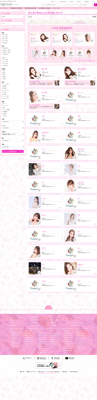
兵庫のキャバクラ (55, 339)
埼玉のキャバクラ (16, 335)
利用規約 (12, 325)
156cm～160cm (7, 50)
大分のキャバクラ (81, 341)
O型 (4, 74)
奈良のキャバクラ (55, 341)
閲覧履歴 (87, 1)
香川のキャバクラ (68, 345)
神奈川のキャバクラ (16, 339)
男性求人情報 (74, 325)
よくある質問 (34, 322)
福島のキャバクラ (29, 345)
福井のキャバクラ (43, 339)
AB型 (4, 76)
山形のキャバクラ (29, 343)
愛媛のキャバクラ (68, 348)
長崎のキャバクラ (81, 337)
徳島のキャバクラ (68, 343)
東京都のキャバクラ (16, 332)
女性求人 (72, 1)
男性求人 (79, 1)
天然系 (4, 88)
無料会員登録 (63, 1)
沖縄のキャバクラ (81, 348)
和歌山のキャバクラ (55, 343)
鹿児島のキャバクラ (81, 345)
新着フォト (54, 1)
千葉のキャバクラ (16, 337)
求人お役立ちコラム (76, 322)
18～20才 (5, 34)
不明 (4, 79)
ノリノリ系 (5, 84)
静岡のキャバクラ (43, 348)
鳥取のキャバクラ (68, 332)
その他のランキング (36, 320)
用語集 (52, 322)
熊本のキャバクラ (81, 339)
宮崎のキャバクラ (81, 343)
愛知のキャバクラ (43, 350)
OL (4, 103)
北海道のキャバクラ (29, 332)
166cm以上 (5, 54)
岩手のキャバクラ (29, 337)
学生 (4, 107)
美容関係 (5, 111)
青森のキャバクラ (29, 335)
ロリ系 (4, 92)
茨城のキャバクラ (16, 345)
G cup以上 (5, 65)
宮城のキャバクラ (29, 339)
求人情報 (53, 325)
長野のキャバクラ (43, 343)
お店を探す (33, 317)
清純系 (4, 86)
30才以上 (5, 42)
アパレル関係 (6, 109)
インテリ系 (5, 96)
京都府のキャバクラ (55, 335)
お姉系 (4, 94)
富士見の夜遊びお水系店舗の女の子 (45, 13)
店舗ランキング (14, 320)
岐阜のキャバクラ (43, 345)
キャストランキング (76, 317)
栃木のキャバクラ (16, 341)
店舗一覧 (22, 371)
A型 (4, 70)
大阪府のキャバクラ (55, 337)
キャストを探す (55, 317)
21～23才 (5, 36)
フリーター (5, 105)
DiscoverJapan (74, 371)
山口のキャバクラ (68, 341)
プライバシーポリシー (36, 325)
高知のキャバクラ (68, 350)
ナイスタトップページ (16, 317)
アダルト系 (5, 98)
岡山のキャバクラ (68, 337)
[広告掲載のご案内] (48, 365)
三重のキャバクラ (43, 352)
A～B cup (5, 59)
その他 (4, 115)
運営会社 (65, 371)
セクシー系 (5, 90)
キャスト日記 (54, 320)
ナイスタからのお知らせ (53, 371)
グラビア (73, 320)
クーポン (12, 322)
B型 (4, 72)
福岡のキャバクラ (81, 332)
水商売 (4, 113)
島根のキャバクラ (68, 335)
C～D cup (5, 61)
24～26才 (5, 38)
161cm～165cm (7, 52)
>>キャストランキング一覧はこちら (85, 60)
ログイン (94, 1)
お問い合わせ (41, 371)
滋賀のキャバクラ (55, 332)
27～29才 (5, 40)
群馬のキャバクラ (16, 343)
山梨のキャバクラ (43, 341)
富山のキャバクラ (43, 335)
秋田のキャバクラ (29, 341)
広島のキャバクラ (68, 339)
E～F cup (5, 63)
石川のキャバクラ (43, 337)
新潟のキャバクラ (43, 332)
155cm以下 (5, 48)
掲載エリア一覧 (31, 371)
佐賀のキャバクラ (81, 335)
